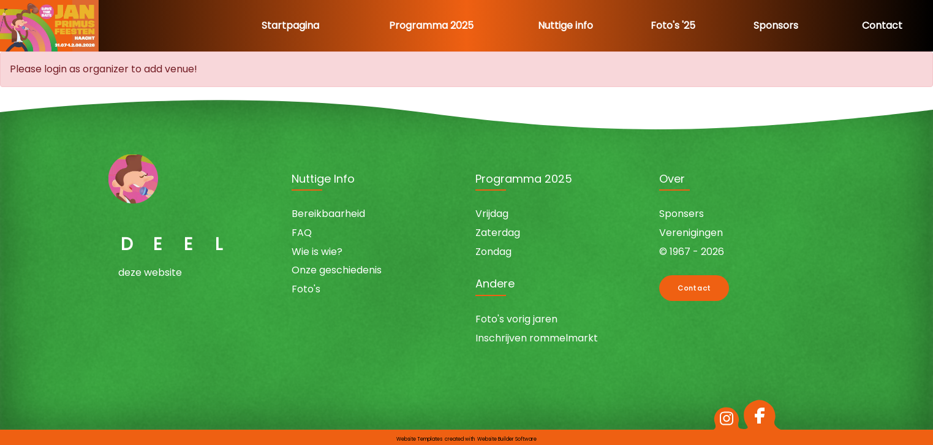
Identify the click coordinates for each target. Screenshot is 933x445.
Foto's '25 (673, 25)
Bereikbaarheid (328, 214)
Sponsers (681, 214)
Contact (882, 25)
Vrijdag (491, 214)
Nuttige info (565, 25)
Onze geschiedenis (337, 270)
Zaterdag (497, 233)
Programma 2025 (431, 25)
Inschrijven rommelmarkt (536, 338)
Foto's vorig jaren (516, 319)
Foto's (306, 289)
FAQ (302, 233)
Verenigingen (691, 233)
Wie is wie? (317, 252)
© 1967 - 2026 (691, 252)
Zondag (493, 252)
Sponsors (776, 25)
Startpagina (290, 25)
